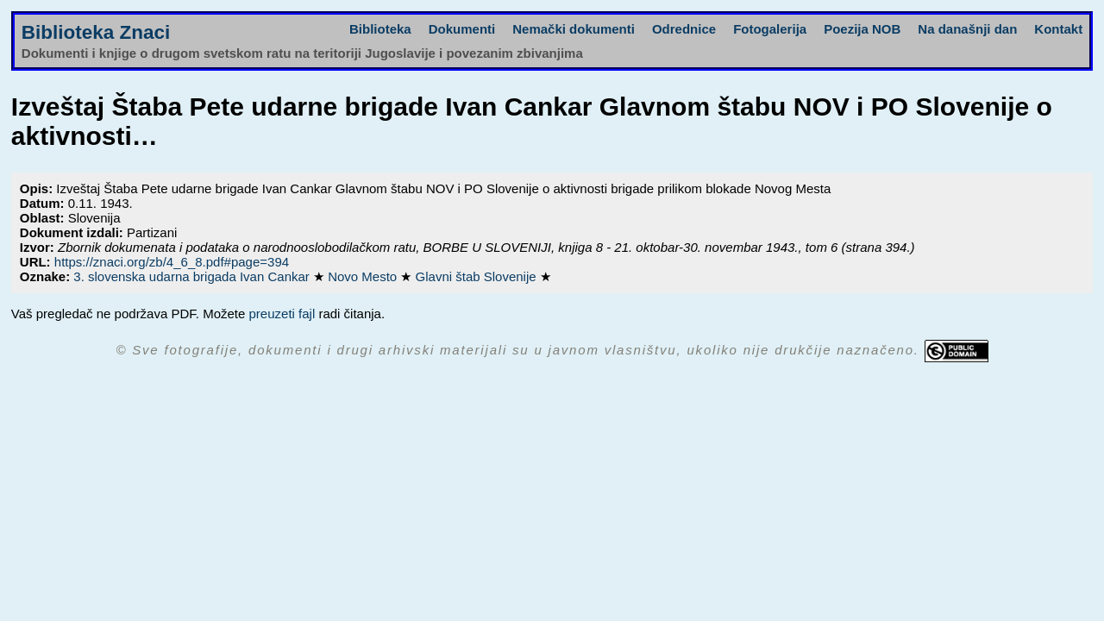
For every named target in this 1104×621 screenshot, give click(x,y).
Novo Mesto (364, 276)
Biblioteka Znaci (96, 32)
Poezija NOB (862, 29)
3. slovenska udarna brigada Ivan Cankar (193, 276)
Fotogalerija (769, 29)
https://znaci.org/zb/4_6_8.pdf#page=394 (171, 261)
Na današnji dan (967, 29)
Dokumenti (462, 29)
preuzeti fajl (282, 313)
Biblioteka (380, 29)
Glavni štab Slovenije (478, 276)
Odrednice (684, 29)
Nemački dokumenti (573, 29)
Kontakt (1058, 29)
